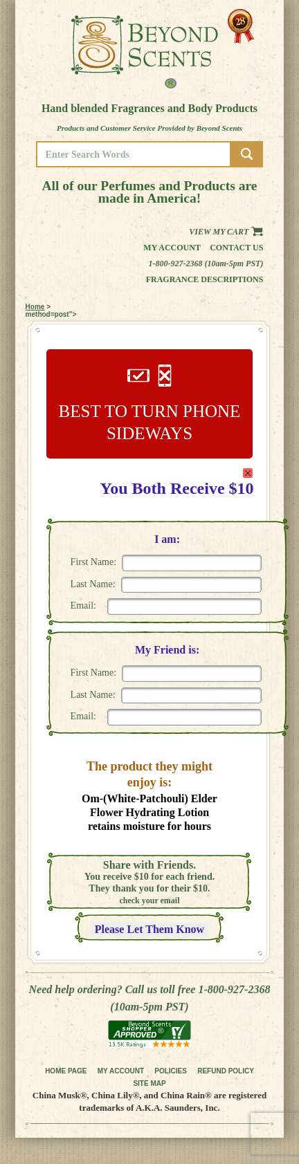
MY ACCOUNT (121, 1071)
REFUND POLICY (225, 1071)
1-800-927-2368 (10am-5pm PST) (205, 263)
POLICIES (170, 1071)
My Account (172, 247)
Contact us (236, 247)
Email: (83, 605)
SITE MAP (149, 1083)
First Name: (94, 562)
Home (35, 307)
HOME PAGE (66, 1071)
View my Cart (226, 232)
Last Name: (93, 584)
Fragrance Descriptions (205, 279)
